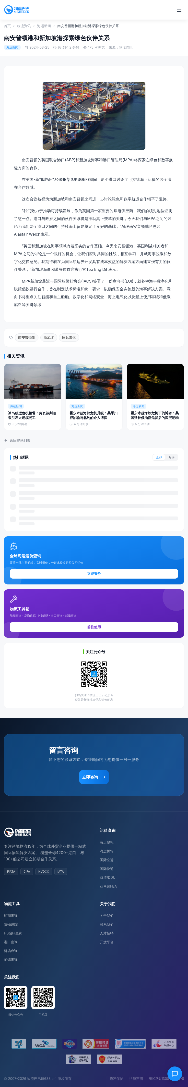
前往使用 (94, 627)
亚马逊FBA (108, 886)
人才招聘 (107, 933)
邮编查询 (11, 959)
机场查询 (11, 951)
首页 (7, 26)
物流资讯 (24, 26)
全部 (159, 457)
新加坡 (49, 337)
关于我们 (107, 915)
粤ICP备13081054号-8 (166, 1078)
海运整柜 (107, 842)
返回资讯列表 (17, 440)
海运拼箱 (107, 851)
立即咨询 (94, 777)
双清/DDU (108, 877)
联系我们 (107, 924)
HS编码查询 (13, 933)
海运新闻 (44, 26)
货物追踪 (11, 924)
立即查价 (94, 573)
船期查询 (11, 915)
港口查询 (11, 942)
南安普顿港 (26, 337)
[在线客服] (174, 1073)
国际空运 (107, 860)
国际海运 (69, 337)
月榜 (172, 457)
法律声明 (136, 1078)
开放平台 (107, 942)
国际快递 (107, 869)
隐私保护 (116, 1078)
